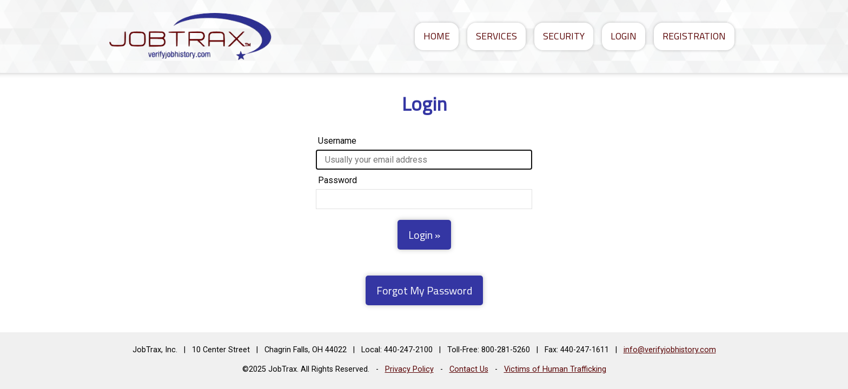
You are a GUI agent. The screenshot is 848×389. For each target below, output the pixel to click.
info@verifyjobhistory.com (670, 349)
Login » (424, 234)
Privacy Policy (409, 369)
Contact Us (468, 369)
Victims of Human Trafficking (555, 369)
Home (436, 36)
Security (564, 36)
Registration (694, 36)
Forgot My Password (424, 290)
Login (624, 36)
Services (496, 36)
